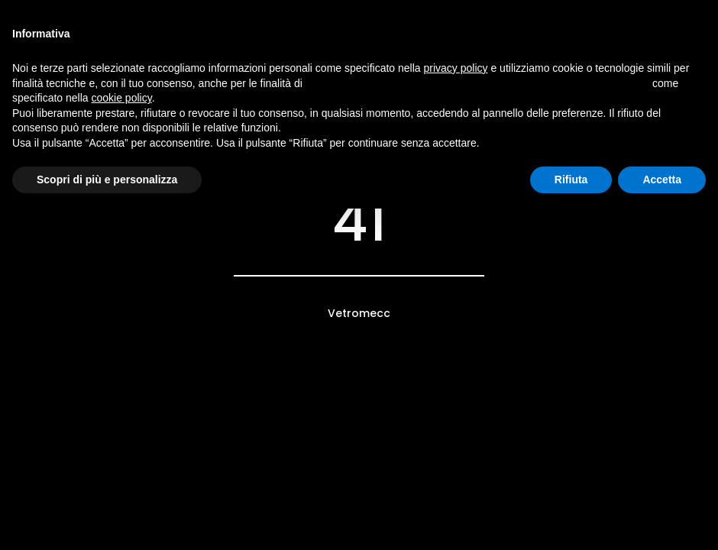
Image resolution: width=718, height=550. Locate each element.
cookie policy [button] (122, 98)
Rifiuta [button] (571, 179)
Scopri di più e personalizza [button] (107, 179)
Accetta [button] (661, 179)
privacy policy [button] (456, 68)
